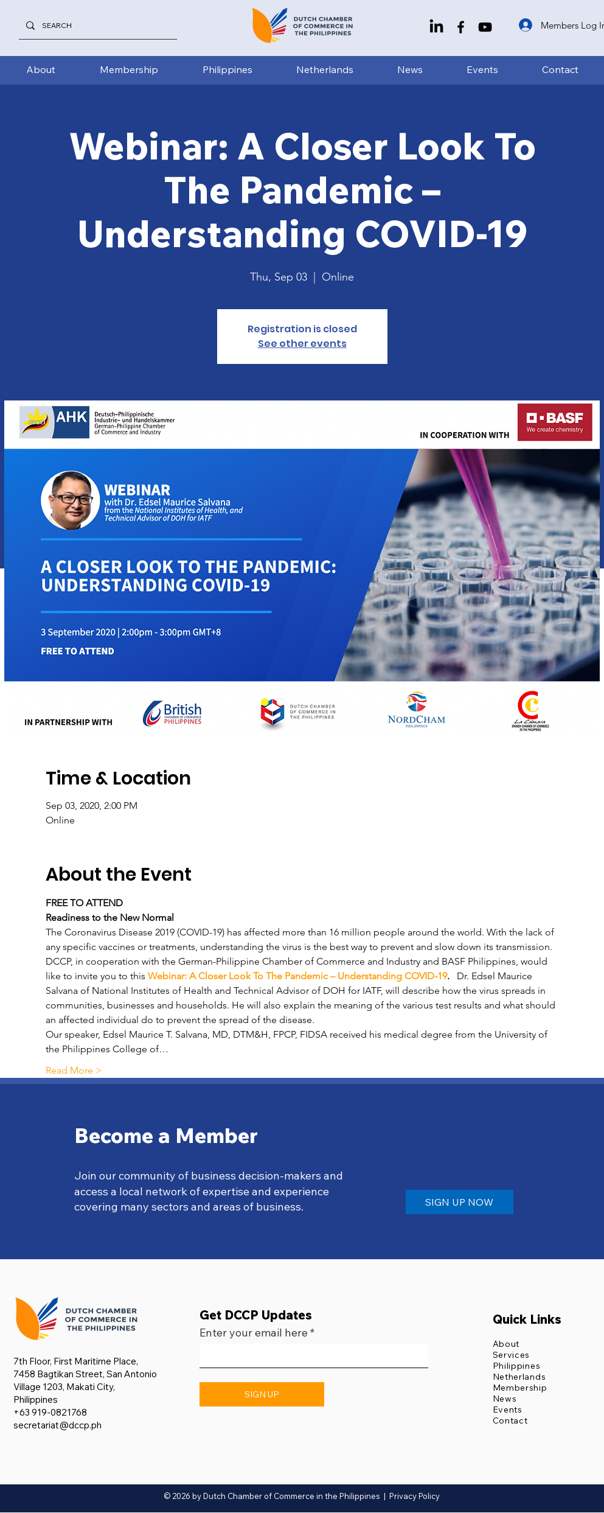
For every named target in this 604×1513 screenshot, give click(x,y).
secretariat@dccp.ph (57, 1425)
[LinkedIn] (436, 27)
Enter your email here (254, 1332)
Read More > (74, 1070)
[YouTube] (485, 27)
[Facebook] (461, 27)
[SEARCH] (96, 25)
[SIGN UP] (262, 1394)
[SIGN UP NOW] (459, 1202)
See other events (302, 344)
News (505, 1398)
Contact (510, 1420)
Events (507, 1409)
